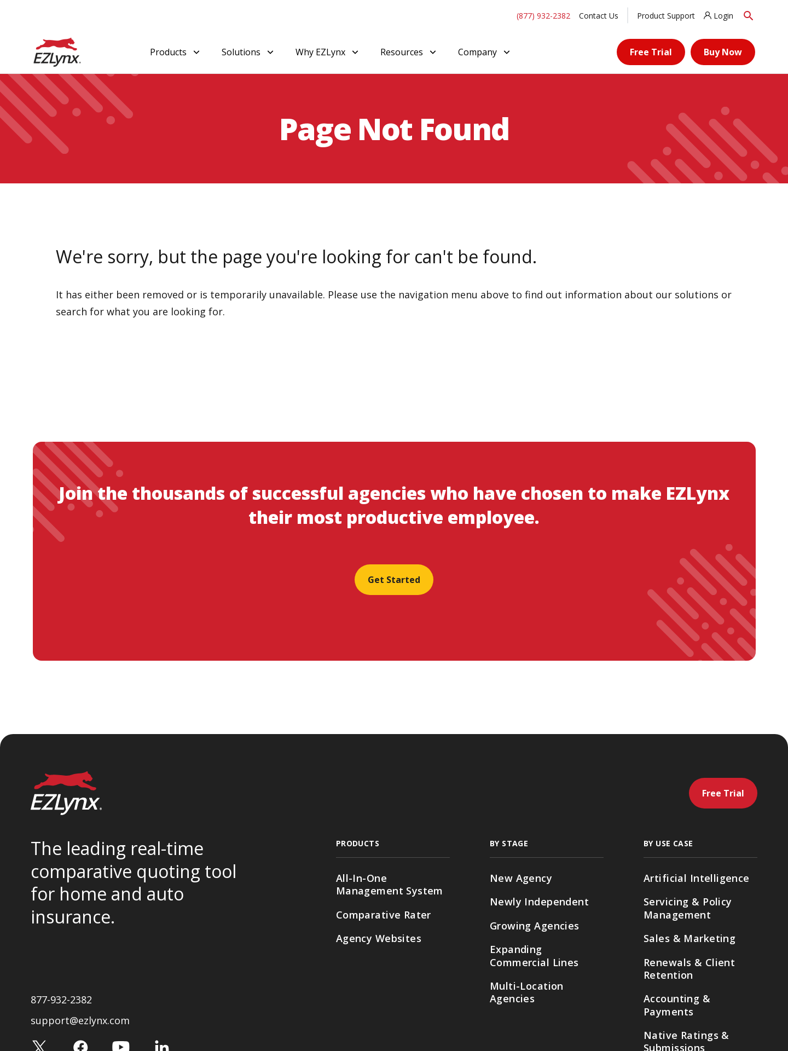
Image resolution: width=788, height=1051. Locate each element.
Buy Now (723, 52)
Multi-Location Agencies (527, 992)
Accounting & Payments (677, 1005)
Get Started (394, 580)
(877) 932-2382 (543, 15)
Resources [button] (409, 52)
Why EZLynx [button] (328, 52)
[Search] (748, 15)
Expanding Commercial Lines (534, 955)
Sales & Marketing (689, 938)
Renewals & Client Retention (689, 968)
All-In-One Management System (389, 884)
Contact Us (598, 15)
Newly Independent (539, 901)
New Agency (521, 878)
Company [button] (485, 52)
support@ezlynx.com (80, 1020)
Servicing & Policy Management (688, 908)
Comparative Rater (383, 914)
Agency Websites (378, 938)
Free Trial (651, 52)
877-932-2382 (61, 999)
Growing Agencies (535, 925)
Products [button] (176, 52)
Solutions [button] (249, 52)
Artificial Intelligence (697, 878)
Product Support (666, 15)
